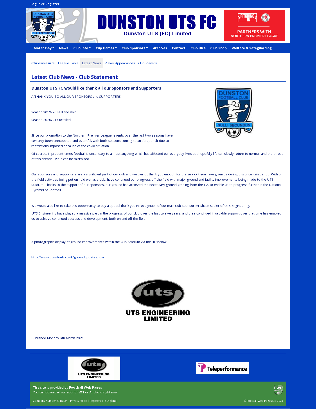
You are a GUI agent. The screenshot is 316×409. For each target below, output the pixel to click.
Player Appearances (120, 63)
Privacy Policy (78, 401)
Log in (35, 4)
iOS (81, 392)
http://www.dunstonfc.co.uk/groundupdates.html (67, 257)
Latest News (91, 63)
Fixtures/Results (42, 63)
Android (95, 392)
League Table (68, 63)
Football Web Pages (85, 387)
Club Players (147, 63)
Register (52, 4)
